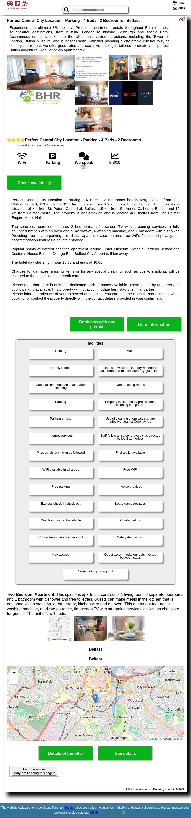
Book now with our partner (97, 324)
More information (154, 324)
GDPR (94, 812)
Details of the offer (65, 753)
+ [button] (14, 673)
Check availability (34, 183)
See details (125, 753)
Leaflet (154, 738)
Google (69, 807)
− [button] (14, 680)
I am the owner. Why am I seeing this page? (34, 771)
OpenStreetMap (173, 738)
